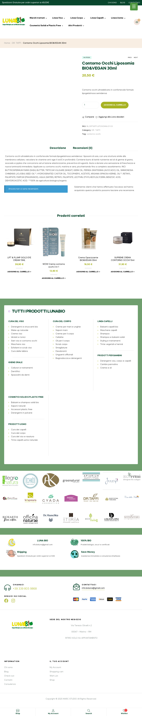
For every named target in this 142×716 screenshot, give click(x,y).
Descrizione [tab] (58, 148)
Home (7, 43)
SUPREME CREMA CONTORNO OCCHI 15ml (122, 259)
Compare (89, 117)
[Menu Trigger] (134, 6)
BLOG (122, 3)
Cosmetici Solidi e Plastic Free (45, 26)
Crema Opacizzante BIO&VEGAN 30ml (88, 259)
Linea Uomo (117, 18)
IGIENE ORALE (15, 362)
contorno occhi (94, 134)
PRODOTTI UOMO (17, 424)
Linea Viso (57, 18)
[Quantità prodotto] (90, 105)
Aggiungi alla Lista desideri (111, 117)
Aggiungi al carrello (115, 105)
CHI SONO (112, 3)
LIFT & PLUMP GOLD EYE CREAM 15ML (19, 259)
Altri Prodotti (75, 26)
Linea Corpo (76, 18)
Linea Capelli (97, 18)
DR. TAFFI (16, 43)
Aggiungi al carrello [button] (18, 272)
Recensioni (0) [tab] (82, 148)
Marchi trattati (37, 18)
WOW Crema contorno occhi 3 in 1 (54, 265)
